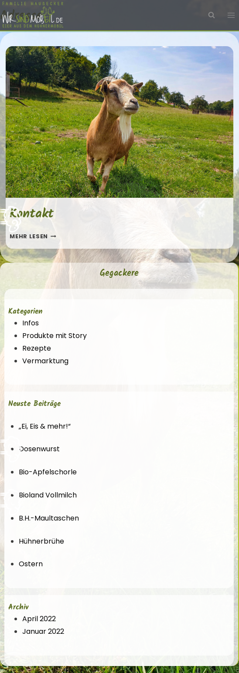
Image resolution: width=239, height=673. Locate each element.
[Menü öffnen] (231, 15)
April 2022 (39, 619)
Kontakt (32, 214)
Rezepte (36, 348)
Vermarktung (45, 361)
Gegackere (119, 274)
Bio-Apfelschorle (48, 472)
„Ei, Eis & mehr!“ (45, 426)
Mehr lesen (33, 236)
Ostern (31, 564)
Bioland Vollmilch (48, 495)
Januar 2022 (43, 631)
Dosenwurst (39, 449)
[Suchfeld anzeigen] (212, 15)
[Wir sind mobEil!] (32, 15)
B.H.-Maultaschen (49, 518)
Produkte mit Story (54, 336)
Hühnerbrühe (41, 541)
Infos (30, 323)
